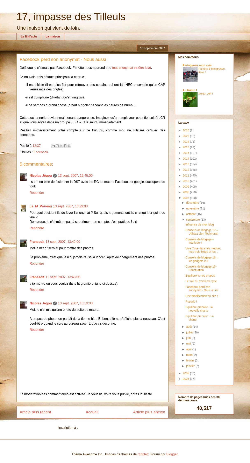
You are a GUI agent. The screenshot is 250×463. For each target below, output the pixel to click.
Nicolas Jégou (41, 175)
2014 (186, 158)
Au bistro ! (190, 90)
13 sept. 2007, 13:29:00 (70, 206)
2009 (186, 186)
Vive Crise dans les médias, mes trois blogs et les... (203, 250)
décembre (193, 202)
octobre (191, 214)
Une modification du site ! (201, 296)
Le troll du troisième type (201, 281)
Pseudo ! (191, 301)
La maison (53, 36)
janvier (190, 366)
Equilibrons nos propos (200, 275)
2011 (186, 175)
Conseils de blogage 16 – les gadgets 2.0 (201, 259)
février (190, 360)
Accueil (92, 412)
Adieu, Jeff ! (206, 93)
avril (189, 349)
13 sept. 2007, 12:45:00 (75, 175)
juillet (190, 332)
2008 (186, 192)
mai (189, 343)
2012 (186, 169)
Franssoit (37, 241)
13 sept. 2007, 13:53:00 (75, 303)
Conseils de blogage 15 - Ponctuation (201, 268)
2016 (186, 147)
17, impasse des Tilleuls (71, 16)
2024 (186, 141)
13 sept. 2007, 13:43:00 (63, 277)
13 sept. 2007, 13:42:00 (63, 241)
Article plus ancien (149, 412)
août (189, 326)
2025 (186, 136)
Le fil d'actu (29, 36)
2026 (186, 130)
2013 (186, 164)
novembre (193, 208)
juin (189, 338)
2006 (186, 373)
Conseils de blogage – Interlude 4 (199, 241)
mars (189, 355)
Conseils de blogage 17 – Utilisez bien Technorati (201, 231)
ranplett (143, 454)
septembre (193, 219)
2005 (186, 378)
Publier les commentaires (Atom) (103, 427)
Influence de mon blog (199, 224)
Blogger (171, 454)
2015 (186, 152)
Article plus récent (35, 412)
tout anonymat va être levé (131, 67)
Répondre (37, 192)
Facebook (41, 152)
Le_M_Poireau (41, 206)
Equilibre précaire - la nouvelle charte (199, 308)
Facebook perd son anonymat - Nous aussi (201, 288)
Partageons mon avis (197, 65)
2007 (186, 198)
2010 (186, 181)
